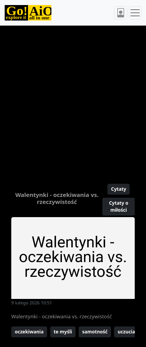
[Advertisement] (73, 101)
